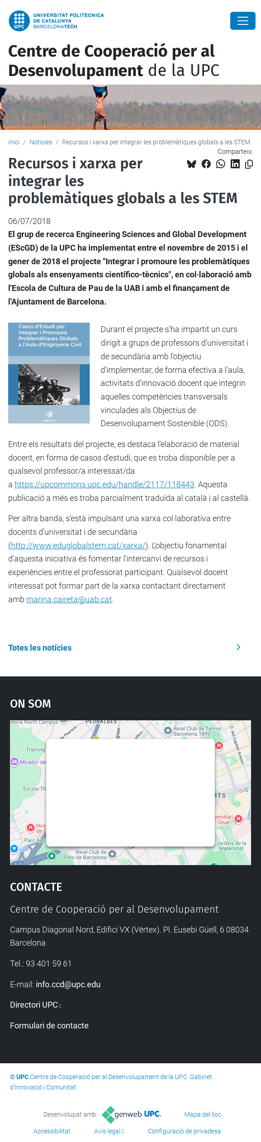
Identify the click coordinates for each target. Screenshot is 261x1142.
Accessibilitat (52, 1131)
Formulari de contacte (49, 1025)
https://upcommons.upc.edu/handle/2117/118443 (104, 484)
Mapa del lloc (202, 1114)
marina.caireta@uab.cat (69, 599)
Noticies (40, 142)
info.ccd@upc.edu (68, 984)
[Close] (243, 21)
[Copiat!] (249, 164)
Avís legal (107, 1131)
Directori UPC (34, 1004)
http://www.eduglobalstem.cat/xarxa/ (78, 545)
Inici (13, 142)
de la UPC (113, 61)
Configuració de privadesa (184, 1131)
